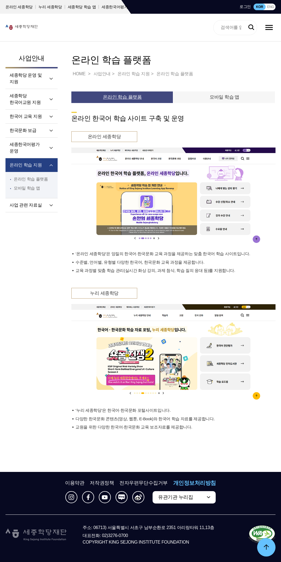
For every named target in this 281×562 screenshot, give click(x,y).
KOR (259, 7)
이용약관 (74, 482)
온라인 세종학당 (19, 7)
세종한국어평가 (115, 7)
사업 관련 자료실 (26, 205)
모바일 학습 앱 (27, 188)
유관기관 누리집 (175, 497)
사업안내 (31, 58)
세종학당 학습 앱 (82, 7)
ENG (270, 7)
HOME (79, 73)
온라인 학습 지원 (26, 165)
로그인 (245, 6)
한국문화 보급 (23, 130)
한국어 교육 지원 (26, 116)
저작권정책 (102, 482)
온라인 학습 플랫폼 (31, 179)
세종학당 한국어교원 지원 (25, 99)
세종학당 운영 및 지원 (26, 78)
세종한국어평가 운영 (25, 147)
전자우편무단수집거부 (143, 482)
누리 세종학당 (50, 7)
